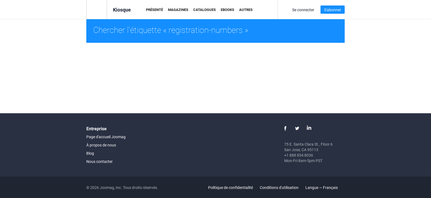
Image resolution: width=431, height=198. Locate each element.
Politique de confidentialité (230, 187)
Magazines (178, 9)
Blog (90, 153)
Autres (246, 9)
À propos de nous (101, 145)
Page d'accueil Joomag (106, 136)
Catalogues (204, 9)
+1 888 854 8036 (298, 155)
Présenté (154, 9)
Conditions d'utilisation (279, 187)
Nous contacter (99, 161)
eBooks (227, 9)
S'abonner (332, 9)
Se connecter (303, 9)
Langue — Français (324, 187)
